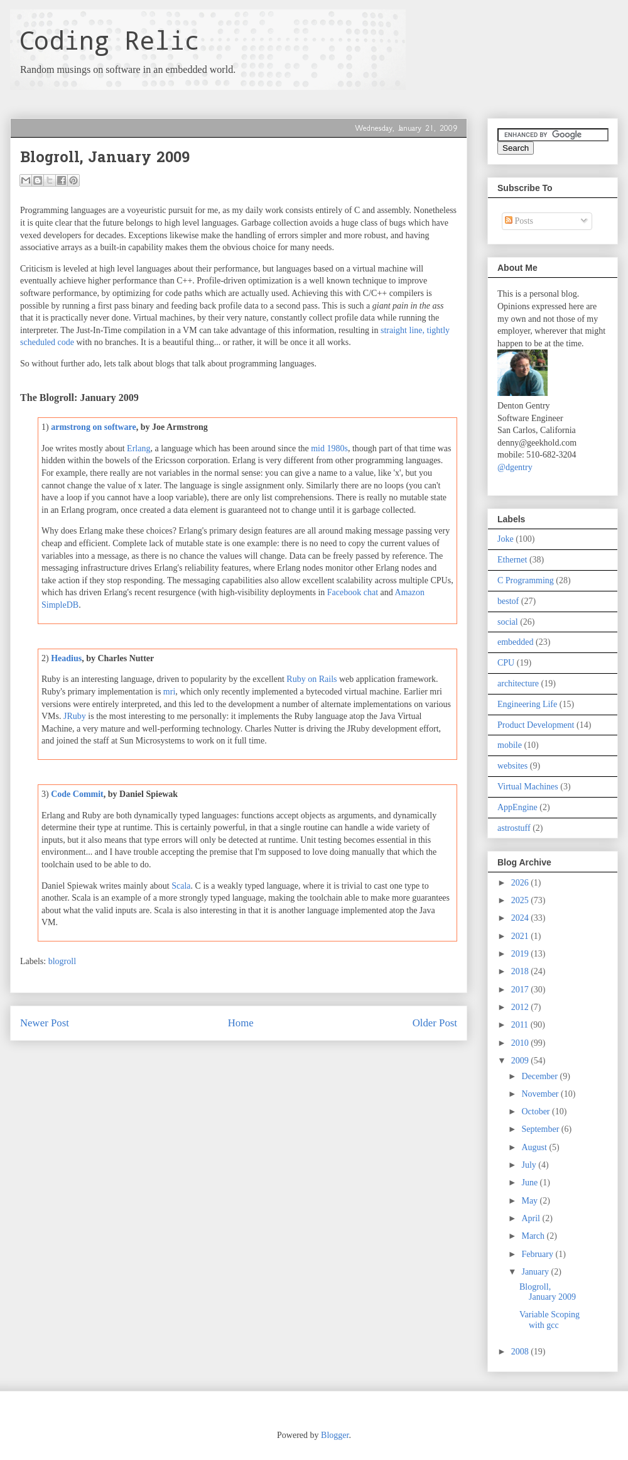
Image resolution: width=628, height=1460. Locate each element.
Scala (180, 886)
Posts (519, 221)
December (540, 1076)
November (541, 1094)
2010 (521, 1043)
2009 (521, 1060)
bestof (508, 601)
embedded (515, 642)
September (541, 1129)
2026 (521, 882)
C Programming (525, 580)
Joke (505, 539)
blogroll (62, 961)
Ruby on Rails (311, 679)
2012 (521, 1007)
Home (241, 1023)
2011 (521, 1024)
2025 (521, 900)
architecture (518, 683)
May (530, 1200)
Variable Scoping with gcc (549, 1320)
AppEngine (517, 807)
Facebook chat (352, 592)
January (536, 1271)
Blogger (335, 1435)
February (538, 1254)
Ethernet (512, 559)
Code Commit (77, 794)
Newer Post (44, 1023)
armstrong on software (93, 427)
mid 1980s (329, 448)
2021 (521, 936)
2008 (521, 1351)
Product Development (535, 725)
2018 (521, 971)
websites (512, 766)
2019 (521, 953)
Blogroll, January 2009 (547, 1292)
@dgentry (515, 467)
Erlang (138, 448)
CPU (505, 662)
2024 (521, 918)
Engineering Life (527, 704)
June (530, 1182)
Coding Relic (109, 40)
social (507, 622)
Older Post (435, 1023)
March (533, 1236)
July (529, 1165)
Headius (66, 658)
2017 (521, 989)
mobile (509, 745)
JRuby (74, 716)
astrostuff (514, 828)
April (531, 1218)
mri (169, 691)
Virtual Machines (527, 786)
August (535, 1147)
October (536, 1111)
